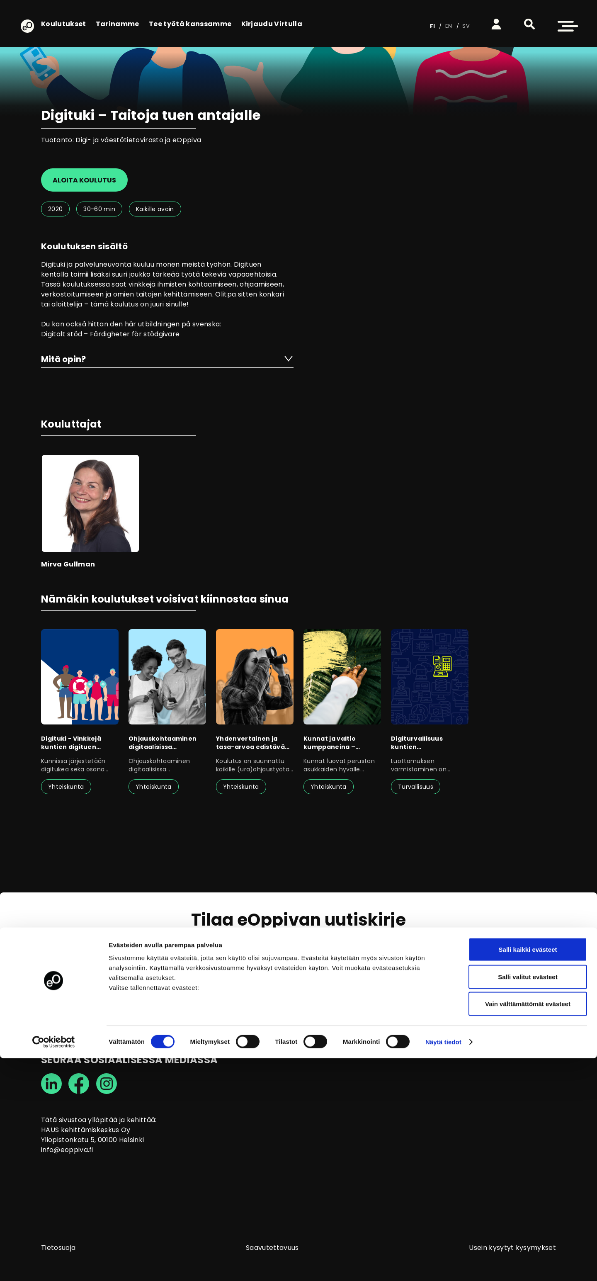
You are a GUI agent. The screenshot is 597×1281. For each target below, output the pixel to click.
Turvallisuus (415, 787)
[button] (529, 24)
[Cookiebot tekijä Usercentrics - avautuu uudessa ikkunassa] (53, 1265)
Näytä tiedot (443, 1264)
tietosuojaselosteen (243, 982)
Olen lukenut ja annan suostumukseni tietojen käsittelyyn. (296, 983)
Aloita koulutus (84, 180)
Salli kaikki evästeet (528, 1172)
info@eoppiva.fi (67, 1150)
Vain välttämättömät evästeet (527, 1226)
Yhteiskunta (66, 787)
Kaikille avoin (155, 209)
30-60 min (99, 209)
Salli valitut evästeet (527, 1199)
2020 (55, 209)
